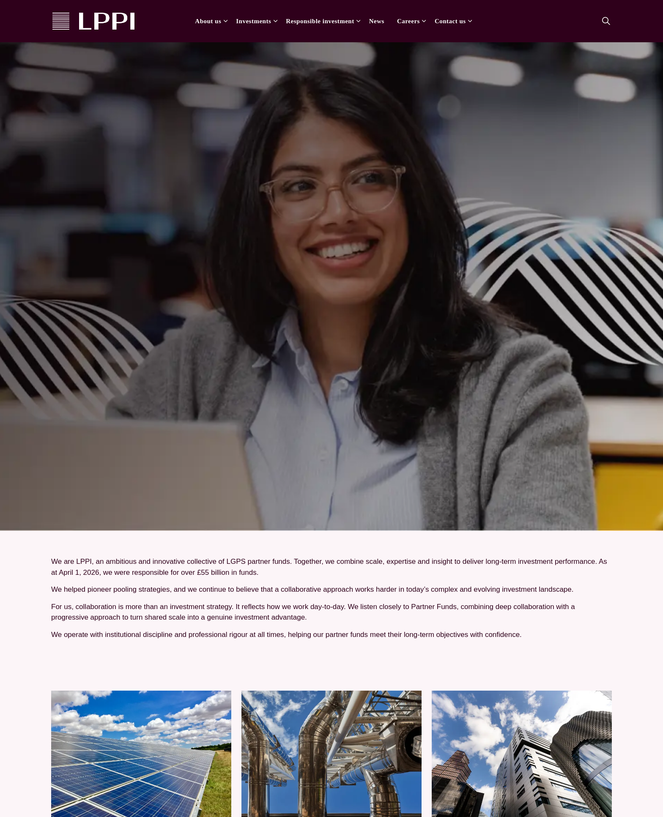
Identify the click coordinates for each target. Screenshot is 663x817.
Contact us (450, 21)
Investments (253, 21)
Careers (408, 21)
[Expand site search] (606, 21)
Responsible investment (320, 21)
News (376, 21)
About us (208, 21)
